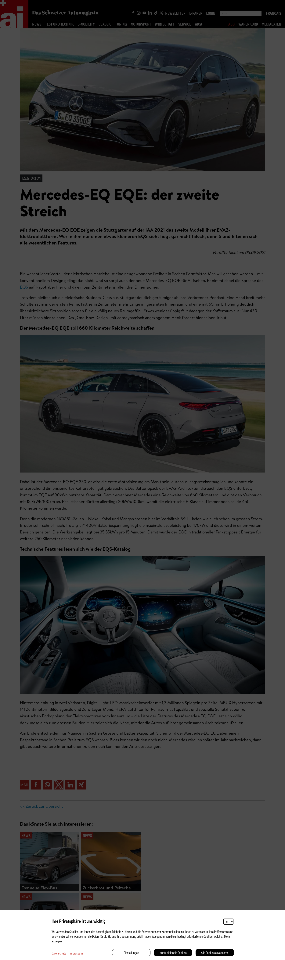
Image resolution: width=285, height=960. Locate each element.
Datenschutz (59, 953)
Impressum (76, 953)
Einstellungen (131, 952)
